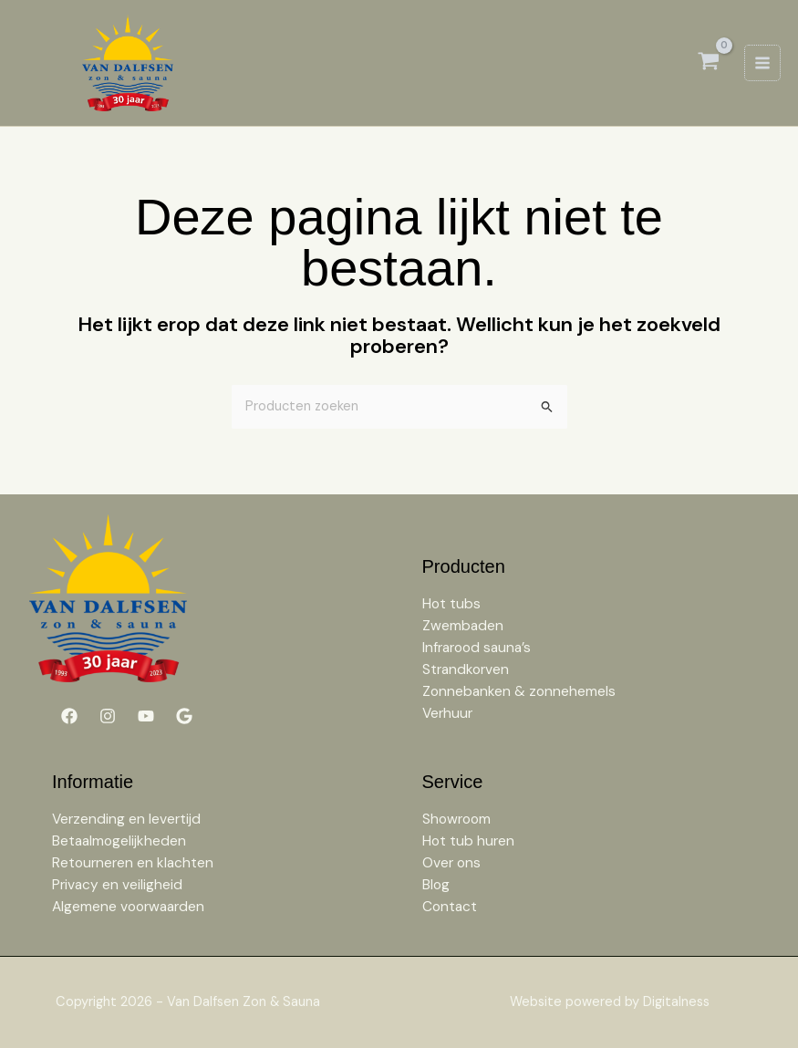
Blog (436, 885)
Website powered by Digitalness (610, 1002)
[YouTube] (146, 716)
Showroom (456, 819)
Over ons (451, 863)
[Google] (184, 716)
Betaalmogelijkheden (119, 841)
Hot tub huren (468, 841)
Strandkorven (465, 669)
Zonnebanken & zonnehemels (519, 691)
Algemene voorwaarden (128, 907)
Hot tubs (451, 604)
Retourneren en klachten (132, 863)
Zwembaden (462, 626)
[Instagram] (107, 716)
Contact (449, 907)
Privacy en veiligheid (117, 885)
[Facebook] (69, 716)
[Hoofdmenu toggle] (762, 63)
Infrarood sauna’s (476, 647)
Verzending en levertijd (126, 819)
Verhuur (447, 713)
